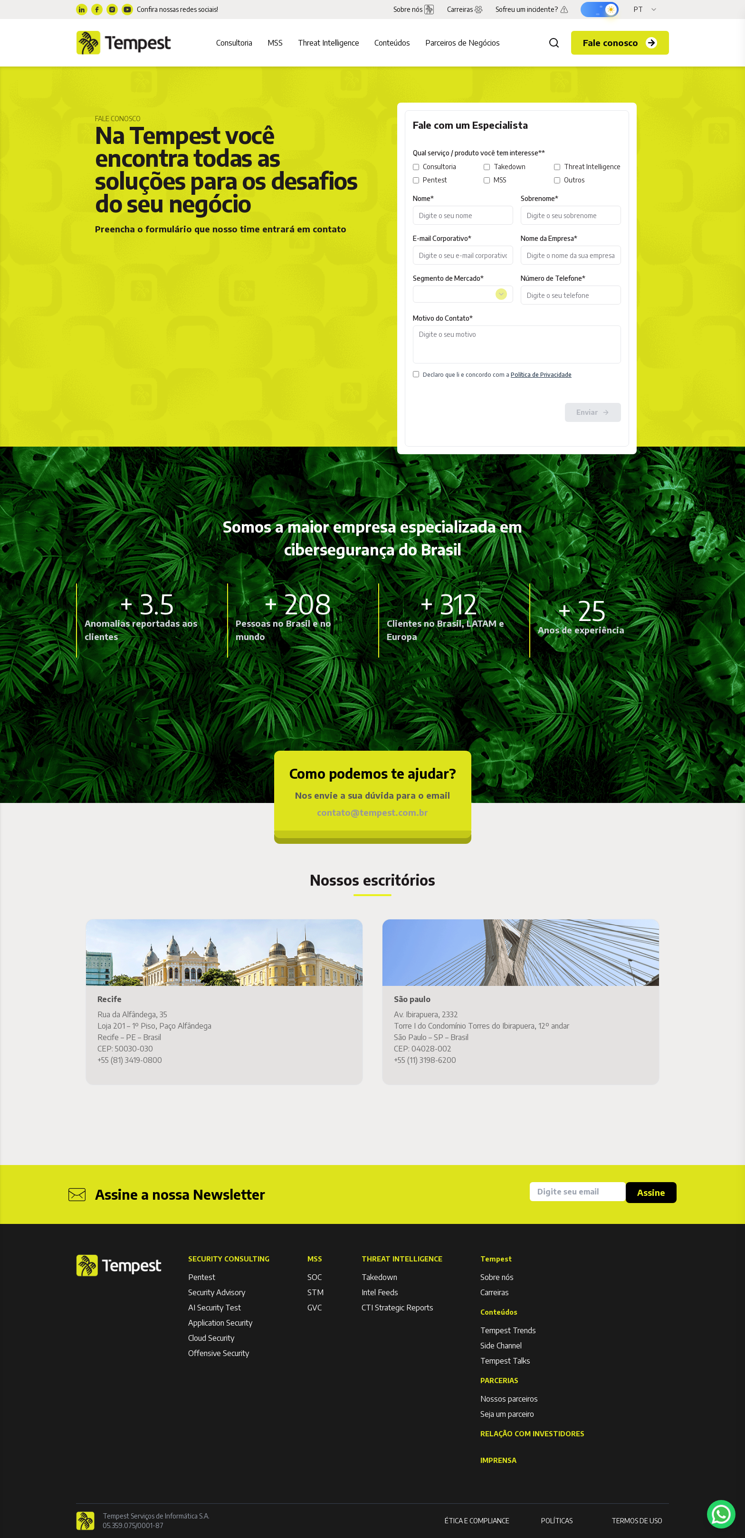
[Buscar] (554, 42)
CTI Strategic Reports (397, 1307)
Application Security (220, 1323)
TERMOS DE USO (636, 1521)
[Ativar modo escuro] (600, 9)
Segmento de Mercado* (448, 278)
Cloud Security (211, 1338)
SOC (314, 1277)
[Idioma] (645, 9)
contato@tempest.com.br (372, 812)
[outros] (557, 180)
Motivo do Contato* (443, 318)
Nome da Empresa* (549, 238)
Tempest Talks (505, 1361)
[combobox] (463, 294)
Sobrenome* (539, 198)
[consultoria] (416, 167)
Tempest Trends (508, 1330)
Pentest (435, 180)
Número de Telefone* (553, 278)
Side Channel (501, 1345)
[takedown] (487, 167)
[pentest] (416, 180)
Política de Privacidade (541, 374)
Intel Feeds (380, 1292)
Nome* (423, 198)
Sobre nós (497, 1277)
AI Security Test (214, 1307)
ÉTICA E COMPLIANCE (477, 1521)
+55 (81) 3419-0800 (129, 1060)
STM (315, 1292)
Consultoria (439, 166)
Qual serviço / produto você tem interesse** (479, 153)
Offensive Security (218, 1353)
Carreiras (465, 9)
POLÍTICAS (557, 1521)
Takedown (509, 166)
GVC (314, 1307)
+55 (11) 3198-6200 (425, 1060)
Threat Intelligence (592, 166)
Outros (574, 180)
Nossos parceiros (509, 1399)
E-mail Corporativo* (442, 238)
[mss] (487, 180)
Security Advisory (216, 1292)
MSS (500, 180)
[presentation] (485, 412)
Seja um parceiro (507, 1414)
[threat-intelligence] (557, 167)
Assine (651, 1192)
